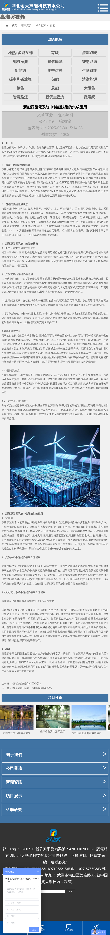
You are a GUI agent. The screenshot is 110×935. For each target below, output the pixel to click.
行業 (52, 156)
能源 (46, 208)
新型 (46, 300)
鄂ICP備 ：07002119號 (21, 849)
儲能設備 (72, 405)
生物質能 (89, 71)
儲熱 (19, 217)
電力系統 (60, 147)
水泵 (56, 344)
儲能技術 (7, 147)
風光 (54, 544)
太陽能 (89, 88)
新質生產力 (55, 97)
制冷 (54, 379)
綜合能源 (41, 25)
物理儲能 (10, 331)
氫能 (20, 88)
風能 (55, 88)
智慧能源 (89, 62)
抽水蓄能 (101, 213)
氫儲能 (28, 217)
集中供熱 (54, 71)
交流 (65, 287)
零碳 (55, 53)
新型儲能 (92, 666)
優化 (24, 579)
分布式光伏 (66, 278)
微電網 (89, 97)
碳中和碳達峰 (20, 79)
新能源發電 (11, 243)
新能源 (20, 71)
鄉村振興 (20, 62)
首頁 (14, 25)
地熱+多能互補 (20, 53)
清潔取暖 (89, 53)
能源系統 (23, 401)
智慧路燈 (20, 97)
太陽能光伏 (31, 278)
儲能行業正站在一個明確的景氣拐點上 (33, 688)
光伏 (7, 278)
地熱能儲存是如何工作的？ (27, 683)
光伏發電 (31, 313)
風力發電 (10, 248)
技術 (12, 165)
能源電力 (81, 653)
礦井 (88, 353)
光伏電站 (10, 274)
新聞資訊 (26, 25)
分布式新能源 (59, 548)
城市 (22, 156)
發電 (98, 147)
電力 (77, 147)
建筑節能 (54, 62)
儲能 (52, 25)
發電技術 (78, 278)
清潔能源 (89, 79)
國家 (88, 152)
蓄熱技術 (80, 375)
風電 (24, 252)
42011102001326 (82, 849)
